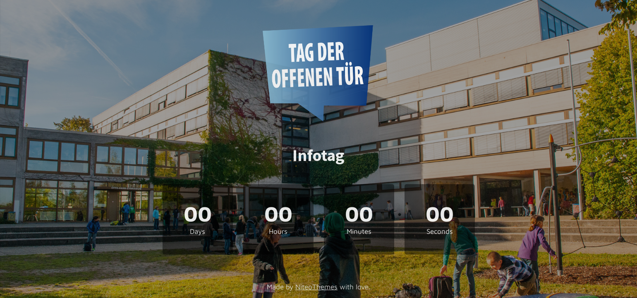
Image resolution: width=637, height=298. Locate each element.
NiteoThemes (316, 287)
